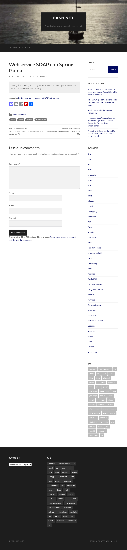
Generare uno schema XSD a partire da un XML (62, 131)
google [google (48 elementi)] (105, 387)
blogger (91, 201)
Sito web (12, 218)
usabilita (91, 326)
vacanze (91, 331)
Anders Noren (105, 541)
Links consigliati (19, 115)
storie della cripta (95, 320)
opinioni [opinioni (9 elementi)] (101, 404)
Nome (12, 193)
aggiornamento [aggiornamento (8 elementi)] (105, 369)
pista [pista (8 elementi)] (97, 409)
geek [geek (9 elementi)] (97, 387)
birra (90, 190)
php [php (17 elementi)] (90, 409)
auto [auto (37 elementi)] (104, 373)
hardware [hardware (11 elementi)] (93, 391)
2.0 (89, 154)
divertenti (92, 216)
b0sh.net (63, 18)
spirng (29, 120)
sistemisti (92, 310)
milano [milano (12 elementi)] (110, 400)
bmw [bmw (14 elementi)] (98, 378)
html (90, 242)
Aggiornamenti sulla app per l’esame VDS (100, 111)
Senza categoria (94, 305)
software (92, 315)
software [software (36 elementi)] (103, 418)
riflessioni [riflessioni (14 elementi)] (93, 418)
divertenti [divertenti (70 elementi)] (112, 382)
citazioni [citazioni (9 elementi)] (106, 378)
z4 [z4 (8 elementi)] (102, 435)
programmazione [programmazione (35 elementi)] (109, 409)
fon (89, 221)
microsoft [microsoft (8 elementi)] (101, 400)
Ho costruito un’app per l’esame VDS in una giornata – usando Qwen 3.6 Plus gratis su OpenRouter (101, 122)
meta (90, 268)
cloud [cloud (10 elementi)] (91, 382)
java (13, 120)
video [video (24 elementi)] (100, 426)
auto (90, 185)
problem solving (95, 284)
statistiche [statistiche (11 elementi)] (93, 422)
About (28, 48)
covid (90, 206)
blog (90, 195)
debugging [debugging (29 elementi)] (101, 382)
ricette (91, 294)
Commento (14, 164)
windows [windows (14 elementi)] (101, 431)
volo (90, 341)
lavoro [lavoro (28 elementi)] (102, 396)
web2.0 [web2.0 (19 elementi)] (92, 431)
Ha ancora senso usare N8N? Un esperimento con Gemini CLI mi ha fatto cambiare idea (102, 92)
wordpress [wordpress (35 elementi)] (93, 435)
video (90, 336)
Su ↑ (116, 541)
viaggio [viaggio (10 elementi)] (92, 426)
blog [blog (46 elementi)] (91, 378)
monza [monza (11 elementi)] (92, 404)
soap (21, 120)
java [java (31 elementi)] (114, 391)
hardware (92, 237)
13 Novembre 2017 (18, 76)
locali (90, 258)
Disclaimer (14, 48)
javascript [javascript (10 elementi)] (93, 396)
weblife (91, 346)
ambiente (92, 175)
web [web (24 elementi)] (107, 426)
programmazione (95, 289)
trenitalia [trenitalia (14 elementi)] (104, 422)
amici (90, 180)
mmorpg (91, 274)
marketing (92, 263)
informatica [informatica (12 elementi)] (104, 391)
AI (89, 164)
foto (90, 227)
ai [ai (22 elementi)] (115, 369)
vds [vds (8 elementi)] (112, 422)
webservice (41, 120)
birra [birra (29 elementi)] (111, 373)
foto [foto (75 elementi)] (91, 387)
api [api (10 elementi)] (98, 373)
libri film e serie (94, 247)
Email (12, 205)
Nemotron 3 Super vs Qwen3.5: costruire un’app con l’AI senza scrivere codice (101, 133)
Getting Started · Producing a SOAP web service (38, 98)
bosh (32, 76)
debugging (92, 211)
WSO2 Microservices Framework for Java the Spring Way (26, 131)
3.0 (89, 159)
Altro (90, 169)
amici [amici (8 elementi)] (91, 373)
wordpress (92, 352)
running (91, 300)
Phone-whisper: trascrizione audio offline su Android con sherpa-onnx (102, 102)
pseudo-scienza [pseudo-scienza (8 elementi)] (109, 413)
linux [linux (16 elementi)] (110, 396)
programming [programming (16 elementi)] (94, 413)
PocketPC (92, 279)
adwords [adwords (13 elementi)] (92, 369)
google (91, 232)
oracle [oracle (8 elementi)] (110, 404)
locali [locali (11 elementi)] (91, 400)
